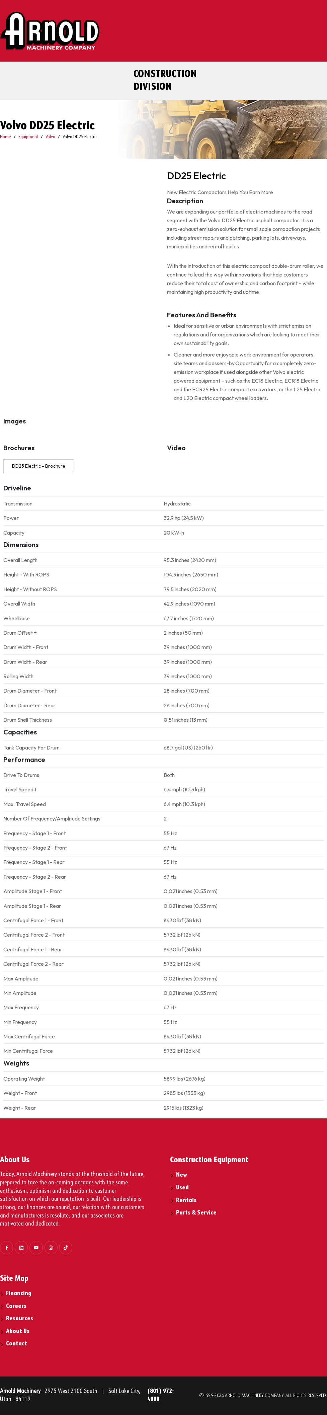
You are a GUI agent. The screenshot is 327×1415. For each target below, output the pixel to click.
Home (5, 137)
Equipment (28, 137)
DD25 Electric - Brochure (38, 466)
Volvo (50, 137)
